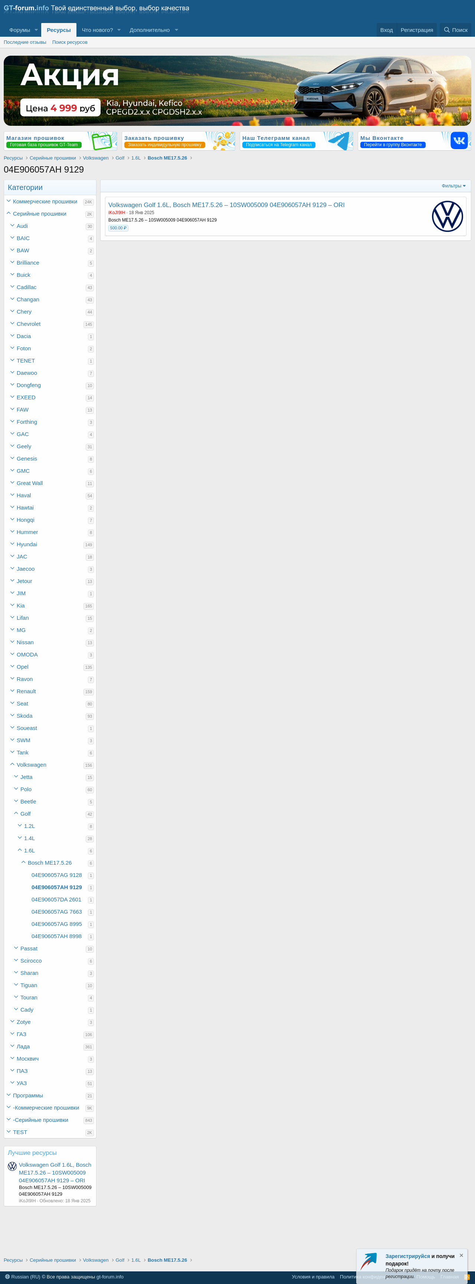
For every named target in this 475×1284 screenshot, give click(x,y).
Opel (23, 667)
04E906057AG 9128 (57, 875)
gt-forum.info (110, 1277)
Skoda (25, 716)
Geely (24, 446)
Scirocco (31, 960)
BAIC (23, 238)
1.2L (29, 826)
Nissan (25, 642)
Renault (26, 691)
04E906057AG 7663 (57, 911)
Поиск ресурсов (70, 42)
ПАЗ (22, 1071)
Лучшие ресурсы (32, 1152)
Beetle (28, 801)
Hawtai (25, 507)
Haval (24, 495)
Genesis (27, 458)
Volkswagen (31, 764)
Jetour (24, 581)
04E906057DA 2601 (56, 899)
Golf (25, 813)
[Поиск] (455, 30)
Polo (26, 789)
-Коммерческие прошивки (46, 1107)
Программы (28, 1095)
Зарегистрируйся (408, 1256)
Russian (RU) (22, 1277)
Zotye (24, 1022)
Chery (24, 311)
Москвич (28, 1058)
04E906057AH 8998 (57, 936)
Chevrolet (28, 324)
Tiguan (28, 985)
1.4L (29, 838)
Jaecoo (26, 569)
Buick (23, 275)
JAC (22, 556)
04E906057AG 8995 (57, 924)
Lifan (23, 618)
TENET (26, 360)
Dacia (24, 336)
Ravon (25, 679)
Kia (21, 605)
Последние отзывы (25, 42)
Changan (28, 299)
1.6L (29, 850)
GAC (23, 434)
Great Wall (30, 483)
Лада (23, 1046)
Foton (24, 348)
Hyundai (27, 544)
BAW (23, 250)
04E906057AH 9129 (57, 887)
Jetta (26, 777)
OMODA (27, 654)
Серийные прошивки (39, 213)
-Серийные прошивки (40, 1120)
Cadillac (26, 287)
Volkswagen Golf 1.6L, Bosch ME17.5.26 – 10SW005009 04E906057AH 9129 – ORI (55, 1172)
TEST (20, 1132)
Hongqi (26, 520)
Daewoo (27, 373)
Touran (28, 997)
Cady (26, 1009)
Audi (22, 226)
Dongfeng (29, 385)
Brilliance (28, 262)
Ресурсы (59, 30)
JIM (21, 593)
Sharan (29, 973)
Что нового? (97, 30)
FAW (23, 409)
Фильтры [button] (451, 186)
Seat (22, 703)
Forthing (27, 422)
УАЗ (22, 1083)
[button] (36, 30)
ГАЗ (21, 1034)
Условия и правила (313, 1277)
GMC (23, 471)
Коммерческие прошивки (45, 201)
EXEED (26, 397)
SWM (23, 740)
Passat (28, 948)
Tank (23, 752)
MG (21, 630)
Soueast (27, 728)
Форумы (19, 30)
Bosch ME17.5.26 (50, 862)
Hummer (27, 532)
